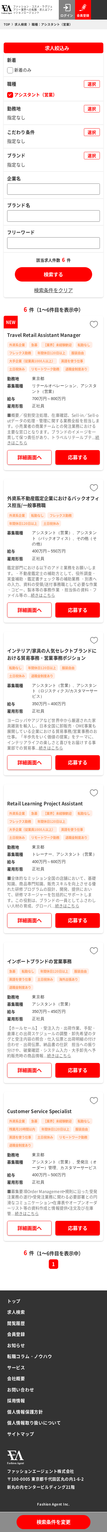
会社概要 (16, 1378)
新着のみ (22, 70)
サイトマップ (20, 1434)
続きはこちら (43, 595)
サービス (16, 1367)
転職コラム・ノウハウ (29, 1356)
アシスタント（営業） (35, 94)
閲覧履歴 (16, 1323)
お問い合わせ (20, 1389)
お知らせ (16, 1345)
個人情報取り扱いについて (34, 1423)
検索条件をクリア (53, 290)
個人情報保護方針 (25, 1412)
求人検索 (16, 1312)
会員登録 (16, 1334)
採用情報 (16, 1400)
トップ (14, 1301)
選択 (92, 84)
